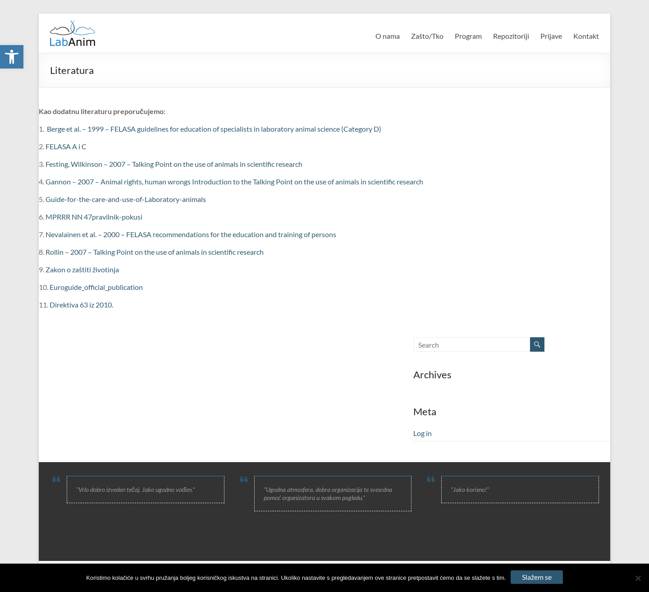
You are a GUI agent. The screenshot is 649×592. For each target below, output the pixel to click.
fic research (284, 164)
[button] (11, 57)
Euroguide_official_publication (96, 287)
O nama (387, 36)
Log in (422, 433)
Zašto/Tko (427, 36)
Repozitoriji (511, 36)
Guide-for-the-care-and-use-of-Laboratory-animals (126, 199)
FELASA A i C (66, 146)
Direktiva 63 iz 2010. (81, 304)
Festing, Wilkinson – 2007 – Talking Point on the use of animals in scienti (156, 164)
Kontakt (586, 36)
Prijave (551, 36)
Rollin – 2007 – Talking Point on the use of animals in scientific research (155, 252)
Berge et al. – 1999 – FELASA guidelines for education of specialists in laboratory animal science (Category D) (214, 128)
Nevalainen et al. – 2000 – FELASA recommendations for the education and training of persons (191, 234)
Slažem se (537, 577)
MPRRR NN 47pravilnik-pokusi (94, 216)
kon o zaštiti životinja (86, 269)
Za (50, 269)
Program (468, 36)
